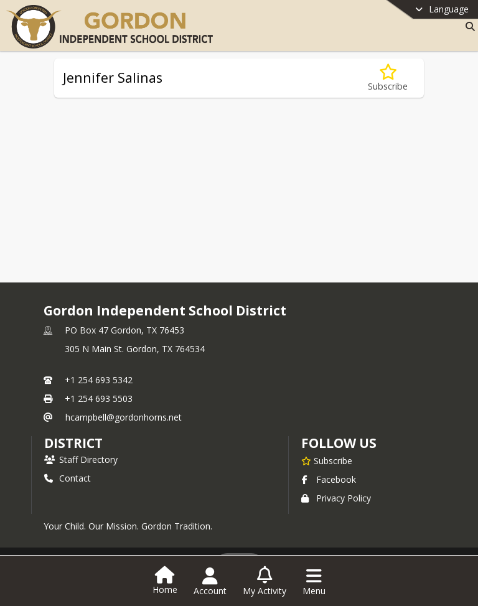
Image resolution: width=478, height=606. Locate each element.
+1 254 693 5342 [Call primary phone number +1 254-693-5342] (99, 380)
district (73, 443)
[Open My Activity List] (264, 581)
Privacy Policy (336, 498)
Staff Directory (81, 459)
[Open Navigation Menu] (314, 581)
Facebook (328, 479)
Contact (67, 478)
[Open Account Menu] (210, 581)
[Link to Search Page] (468, 26)
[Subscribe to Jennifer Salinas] (387, 78)
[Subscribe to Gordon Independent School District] (326, 460)
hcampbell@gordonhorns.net (123, 417)
